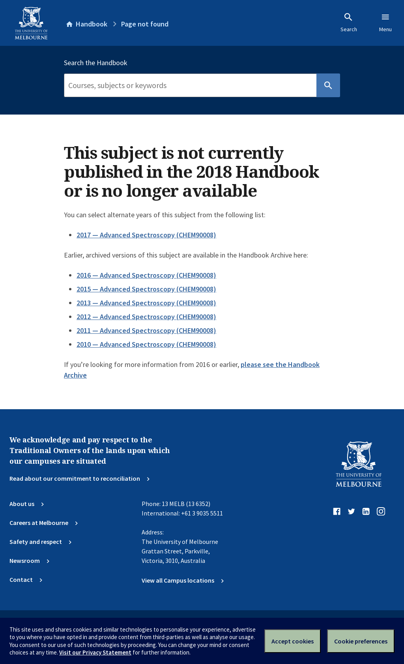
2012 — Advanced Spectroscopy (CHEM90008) (146, 316)
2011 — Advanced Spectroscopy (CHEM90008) (146, 330)
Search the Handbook (95, 62)
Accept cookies (292, 641)
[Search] (190, 85)
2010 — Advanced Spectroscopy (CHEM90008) (146, 344)
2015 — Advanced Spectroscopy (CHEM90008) (146, 288)
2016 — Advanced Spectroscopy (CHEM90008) (146, 275)
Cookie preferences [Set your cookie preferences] (360, 641)
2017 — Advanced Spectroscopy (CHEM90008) (146, 234)
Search (348, 22)
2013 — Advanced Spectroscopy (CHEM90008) (146, 302)
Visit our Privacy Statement (95, 652)
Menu (385, 22)
